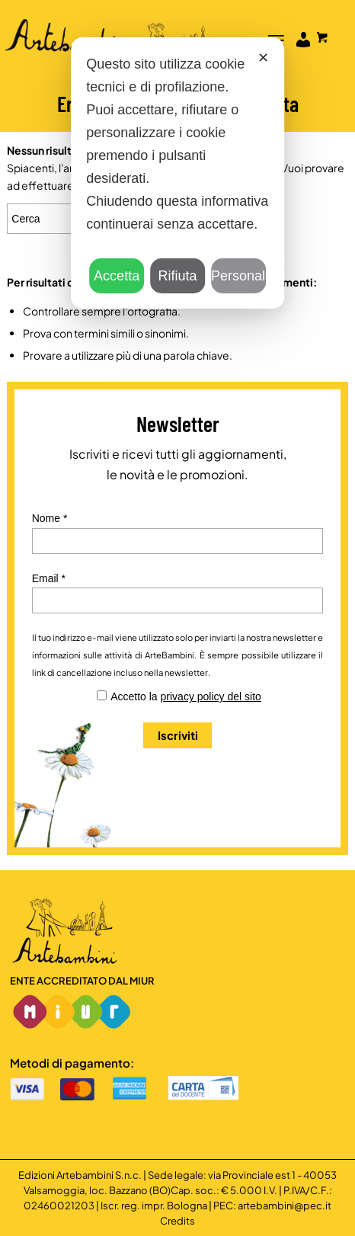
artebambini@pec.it (284, 1205)
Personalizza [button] (238, 275)
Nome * (50, 518)
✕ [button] (263, 58)
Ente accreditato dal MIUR (82, 981)
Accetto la (185, 696)
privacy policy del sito (211, 696)
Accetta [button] (116, 275)
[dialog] (177, 173)
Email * (49, 578)
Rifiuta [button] (177, 275)
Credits (177, 1221)
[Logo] (142, 30)
